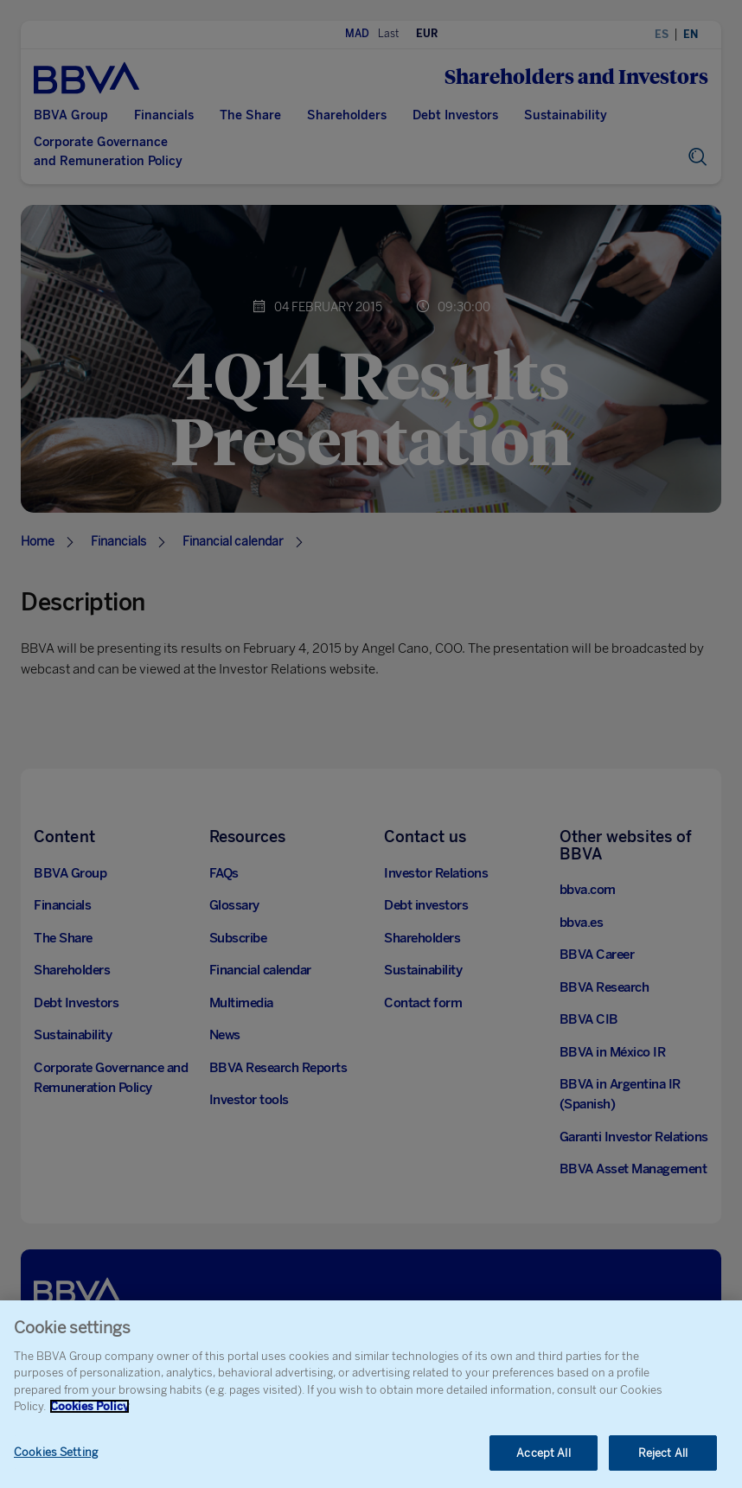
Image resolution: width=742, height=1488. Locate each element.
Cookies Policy (89, 1419)
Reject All (663, 1465)
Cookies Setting (56, 1465)
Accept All (543, 1465)
